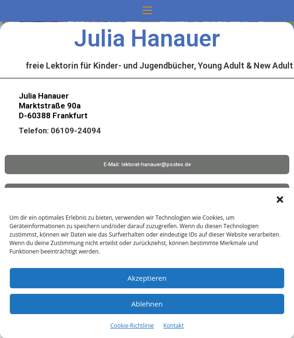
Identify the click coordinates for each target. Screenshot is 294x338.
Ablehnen (147, 303)
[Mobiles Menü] (147, 11)
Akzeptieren (147, 278)
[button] (280, 199)
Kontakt (173, 326)
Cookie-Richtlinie (132, 326)
